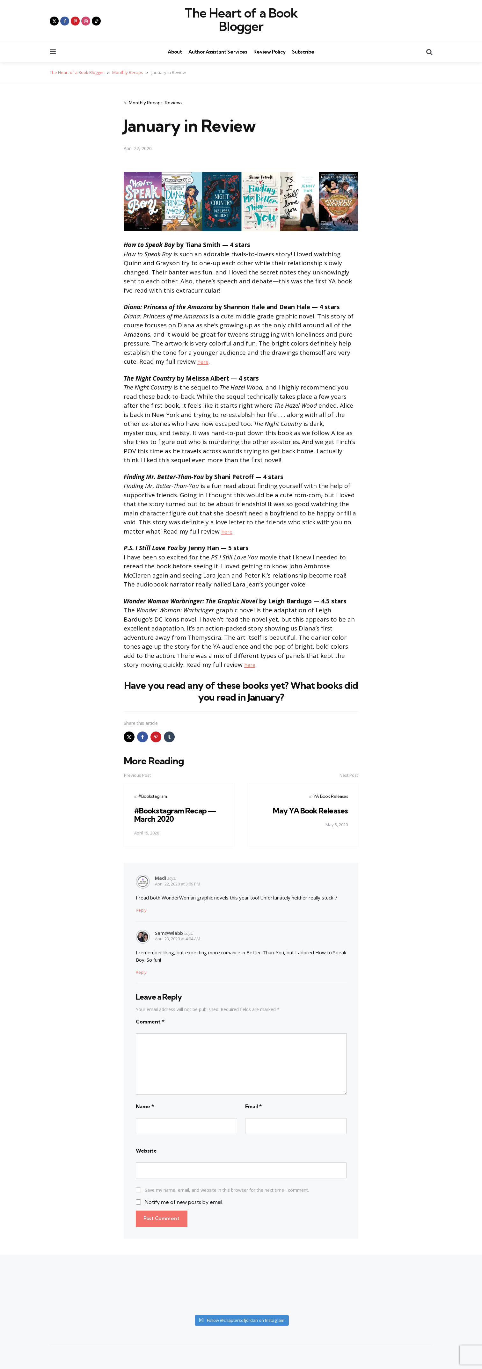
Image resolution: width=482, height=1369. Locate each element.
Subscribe (303, 52)
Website (146, 1150)
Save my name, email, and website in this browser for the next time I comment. (227, 1190)
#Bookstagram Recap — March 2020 (176, 815)
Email (253, 1106)
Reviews (173, 102)
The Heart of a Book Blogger (241, 19)
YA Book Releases (330, 796)
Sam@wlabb (169, 933)
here (204, 361)
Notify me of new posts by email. (184, 1202)
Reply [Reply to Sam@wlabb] (141, 972)
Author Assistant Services (217, 52)
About (175, 52)
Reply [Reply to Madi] (141, 910)
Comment (150, 1021)
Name (145, 1106)
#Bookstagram (152, 796)
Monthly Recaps (146, 102)
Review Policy (269, 52)
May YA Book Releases (309, 810)
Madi (160, 878)
